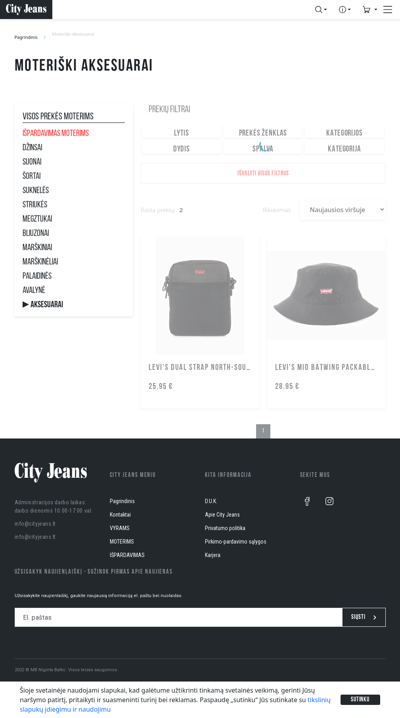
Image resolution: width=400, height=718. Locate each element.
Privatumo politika (225, 528)
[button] (321, 9)
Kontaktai (120, 514)
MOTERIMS (122, 541)
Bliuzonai (36, 234)
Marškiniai (37, 248)
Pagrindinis (26, 37)
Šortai (31, 177)
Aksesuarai (47, 305)
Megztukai (37, 219)
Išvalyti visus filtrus (263, 173)
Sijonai (32, 162)
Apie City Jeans (222, 514)
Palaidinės (37, 277)
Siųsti (363, 617)
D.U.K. (211, 501)
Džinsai (32, 148)
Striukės (35, 205)
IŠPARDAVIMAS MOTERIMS (56, 134)
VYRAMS (120, 528)
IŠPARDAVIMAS (127, 555)
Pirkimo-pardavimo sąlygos (235, 541)
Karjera (212, 555)
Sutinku (360, 700)
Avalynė (34, 291)
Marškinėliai (40, 262)
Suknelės (36, 191)
